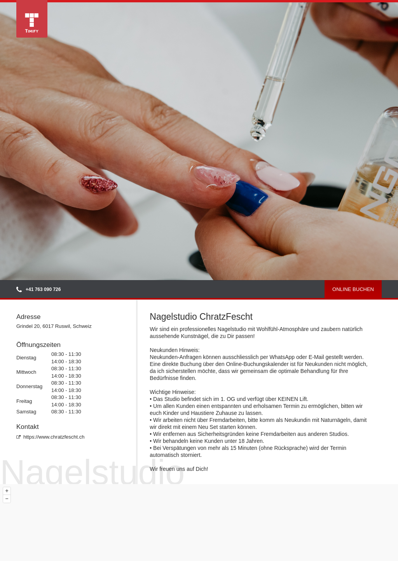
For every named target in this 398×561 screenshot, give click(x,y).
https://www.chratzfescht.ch (50, 437)
